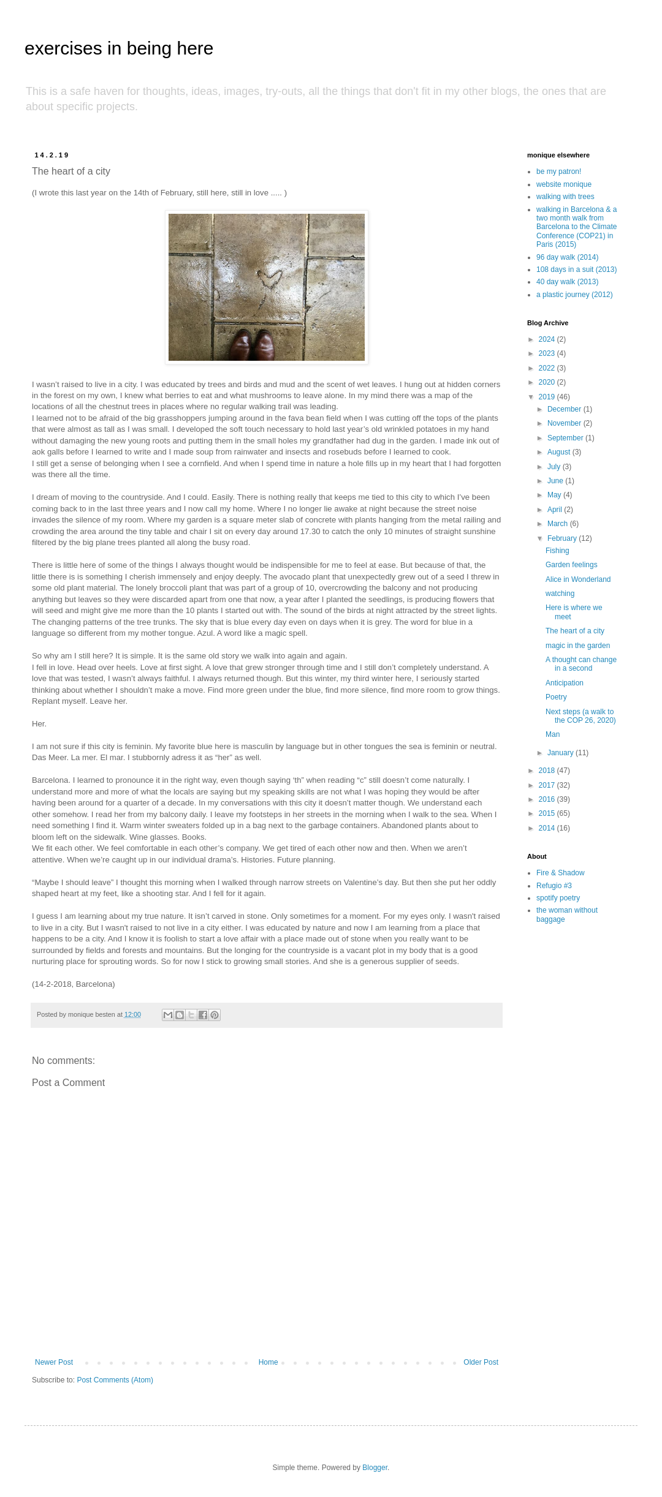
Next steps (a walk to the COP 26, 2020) (581, 716)
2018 (548, 770)
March (558, 523)
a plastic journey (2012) (574, 294)
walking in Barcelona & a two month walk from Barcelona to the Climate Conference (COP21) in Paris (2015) (576, 227)
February (563, 538)
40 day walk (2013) (567, 281)
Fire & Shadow (560, 873)
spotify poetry (558, 898)
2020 (548, 382)
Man (553, 734)
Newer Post (54, 1362)
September (566, 438)
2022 (548, 368)
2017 (548, 785)
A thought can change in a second (581, 664)
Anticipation (565, 683)
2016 (548, 799)
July (555, 466)
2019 (548, 397)
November (565, 423)
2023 (548, 353)
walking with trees (565, 196)
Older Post (480, 1362)
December (565, 409)
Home (268, 1362)
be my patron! (558, 171)
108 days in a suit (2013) (576, 269)
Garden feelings (572, 564)
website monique (564, 184)
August (560, 452)
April (555, 509)
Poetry (556, 697)
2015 (548, 813)
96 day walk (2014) (567, 257)
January (561, 752)
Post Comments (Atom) (115, 1380)
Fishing (557, 550)
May (555, 495)
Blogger (374, 1467)
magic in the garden (578, 645)
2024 (548, 339)
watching (560, 593)
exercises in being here (119, 48)
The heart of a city (575, 631)
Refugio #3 (554, 885)
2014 (548, 828)
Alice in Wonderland (578, 579)
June (556, 481)
